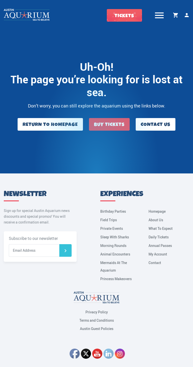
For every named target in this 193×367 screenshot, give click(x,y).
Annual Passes (160, 245)
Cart (175, 15)
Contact (155, 262)
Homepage (157, 211)
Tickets (124, 15)
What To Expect (161, 228)
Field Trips (108, 219)
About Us (156, 219)
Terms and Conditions (96, 320)
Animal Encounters (115, 254)
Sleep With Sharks (114, 237)
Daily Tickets (159, 237)
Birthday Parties (113, 211)
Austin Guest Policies (96, 328)
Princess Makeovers (116, 278)
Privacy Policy (96, 312)
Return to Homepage (50, 124)
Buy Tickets (109, 124)
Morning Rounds (113, 245)
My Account (186, 15)
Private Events (111, 228)
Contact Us (155, 124)
